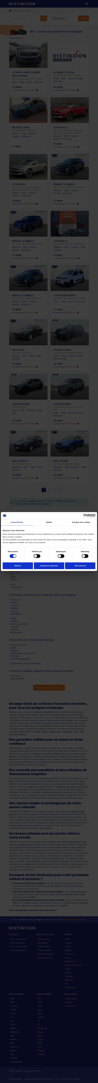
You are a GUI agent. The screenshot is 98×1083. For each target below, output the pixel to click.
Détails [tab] (49, 522)
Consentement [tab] (17, 522)
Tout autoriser (80, 566)
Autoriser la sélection (49, 566)
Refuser (18, 566)
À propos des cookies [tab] (81, 522)
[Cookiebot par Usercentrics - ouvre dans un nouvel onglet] (85, 515)
